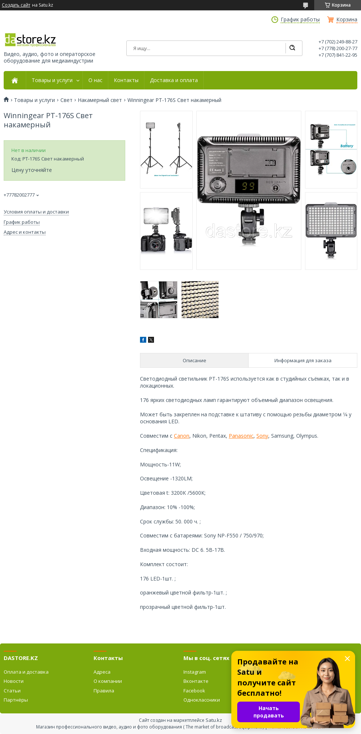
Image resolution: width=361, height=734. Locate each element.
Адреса (102, 671)
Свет (66, 100)
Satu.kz (214, 720)
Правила (104, 690)
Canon (181, 435)
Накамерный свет (100, 100)
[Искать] (292, 48)
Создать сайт (16, 5)
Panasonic (241, 435)
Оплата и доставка (26, 671)
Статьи (12, 690)
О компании (108, 681)
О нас (95, 80)
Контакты (126, 80)
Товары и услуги (52, 80)
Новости (14, 681)
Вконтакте (195, 681)
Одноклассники (201, 699)
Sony (262, 435)
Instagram (194, 671)
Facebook (194, 690)
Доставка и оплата (174, 80)
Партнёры (16, 699)
